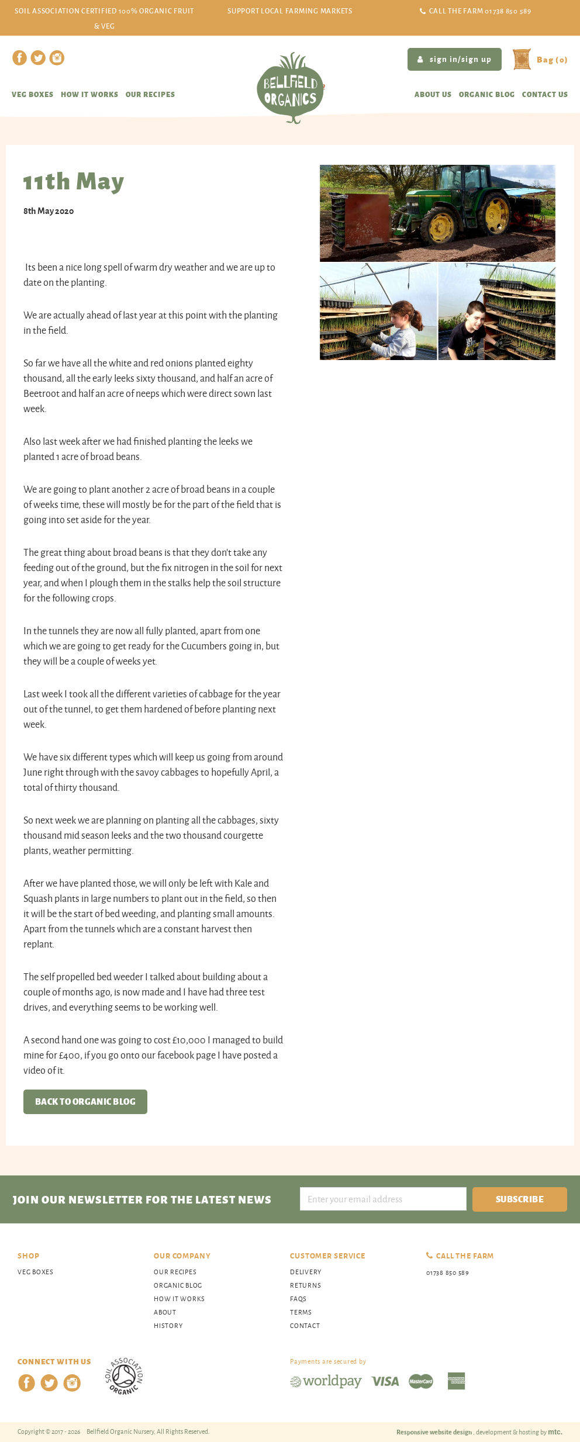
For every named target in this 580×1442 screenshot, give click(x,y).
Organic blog (487, 93)
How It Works (179, 1298)
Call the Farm (480, 11)
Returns (305, 1285)
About (165, 1312)
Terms (301, 1312)
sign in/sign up (454, 58)
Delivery (306, 1271)
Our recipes (150, 93)
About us (433, 93)
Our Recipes (175, 1271)
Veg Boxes (33, 93)
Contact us (545, 93)
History (168, 1325)
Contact (305, 1325)
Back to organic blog (85, 1101)
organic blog (178, 1285)
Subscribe (520, 1198)
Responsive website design (434, 1431)
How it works (90, 93)
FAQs (298, 1298)
